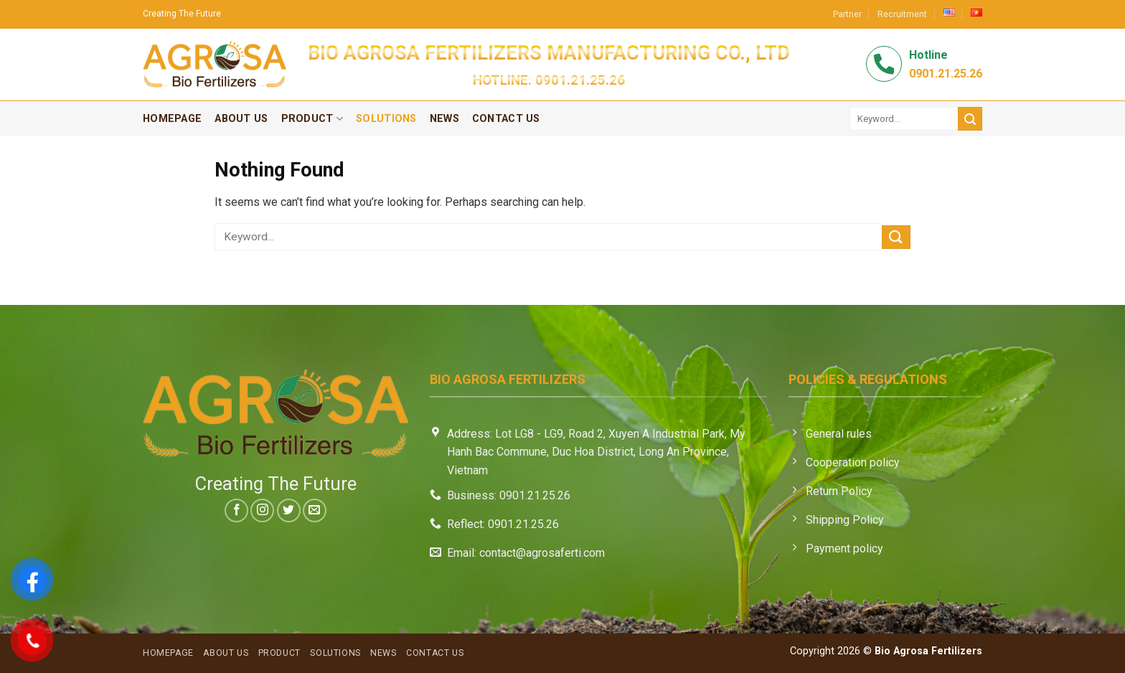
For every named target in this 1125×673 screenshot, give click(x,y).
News (444, 119)
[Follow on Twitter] (289, 510)
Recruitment (902, 14)
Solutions (386, 119)
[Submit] (970, 119)
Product (312, 119)
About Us (241, 119)
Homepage (172, 119)
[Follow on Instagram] (262, 510)
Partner (847, 14)
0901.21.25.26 (580, 80)
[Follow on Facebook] (236, 510)
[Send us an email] (314, 510)
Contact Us (506, 119)
